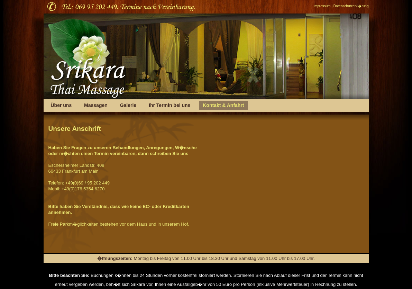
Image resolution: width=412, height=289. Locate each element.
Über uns (61, 105)
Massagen (96, 105)
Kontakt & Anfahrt (223, 105)
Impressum (321, 6)
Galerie (129, 105)
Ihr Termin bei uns (169, 105)
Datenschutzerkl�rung (351, 6)
